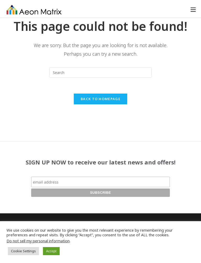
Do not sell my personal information (38, 240)
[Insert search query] (100, 72)
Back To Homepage (100, 98)
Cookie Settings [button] (23, 251)
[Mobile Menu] (193, 9)
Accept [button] (51, 251)
